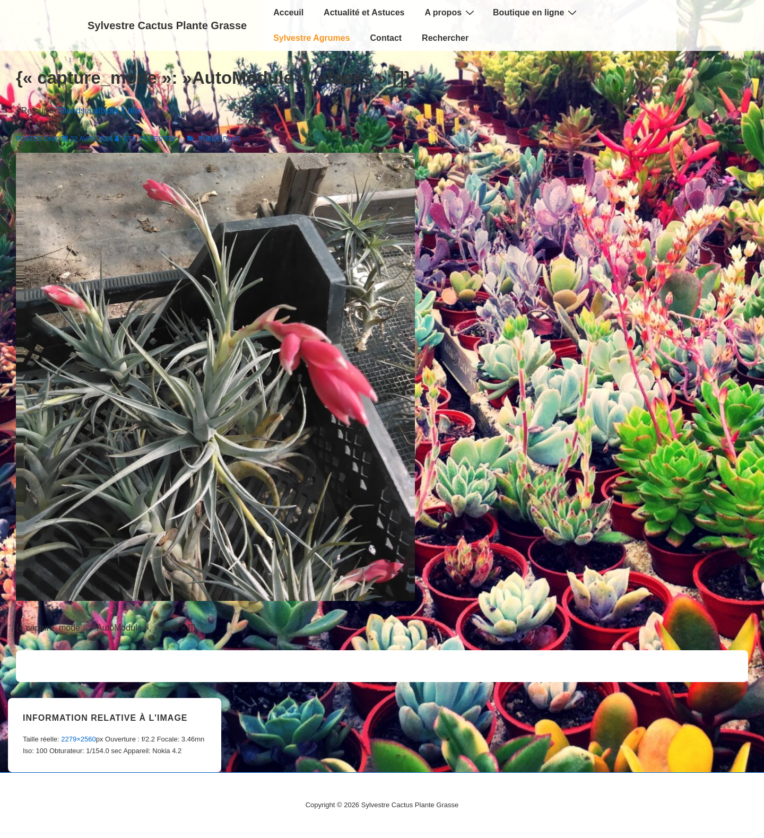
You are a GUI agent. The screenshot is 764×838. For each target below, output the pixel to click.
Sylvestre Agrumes (311, 37)
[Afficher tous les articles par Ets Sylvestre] (146, 139)
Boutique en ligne (536, 12)
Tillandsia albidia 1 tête (99, 110)
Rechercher (445, 37)
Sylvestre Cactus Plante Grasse (167, 25)
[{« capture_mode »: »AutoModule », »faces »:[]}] (92, 139)
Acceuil (288, 12)
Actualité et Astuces (364, 12)
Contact (386, 37)
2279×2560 (78, 739)
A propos (450, 12)
